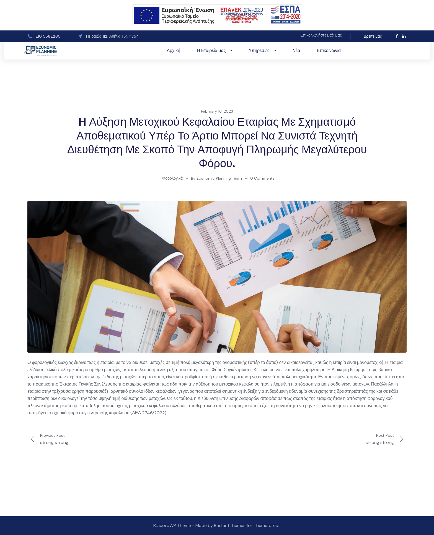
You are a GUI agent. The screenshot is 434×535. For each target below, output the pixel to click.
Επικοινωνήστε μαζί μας (321, 35)
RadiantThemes (230, 525)
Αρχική (173, 50)
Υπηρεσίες (262, 51)
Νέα (296, 50)
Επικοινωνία (329, 50)
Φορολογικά (172, 178)
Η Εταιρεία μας (214, 51)
